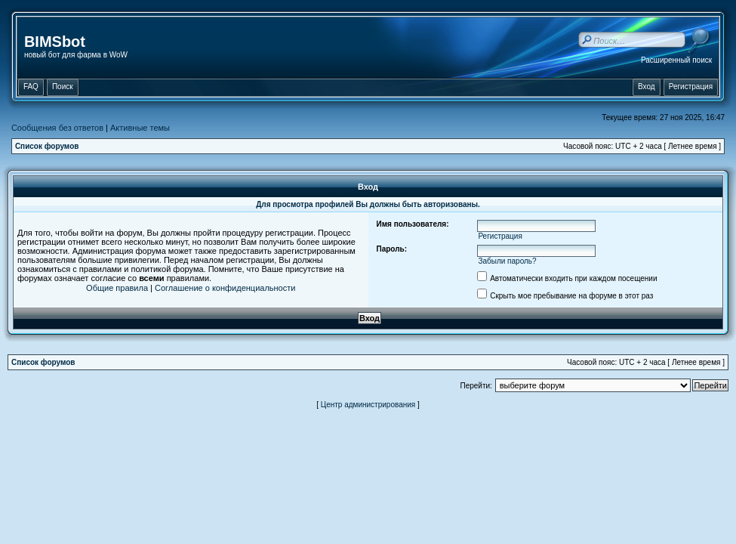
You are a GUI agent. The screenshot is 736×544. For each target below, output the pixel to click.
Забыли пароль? (507, 261)
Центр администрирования (368, 404)
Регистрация (500, 236)
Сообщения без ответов (57, 127)
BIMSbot (54, 41)
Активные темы (140, 127)
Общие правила (117, 287)
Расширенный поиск (676, 60)
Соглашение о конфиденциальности (225, 287)
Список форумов (47, 146)
